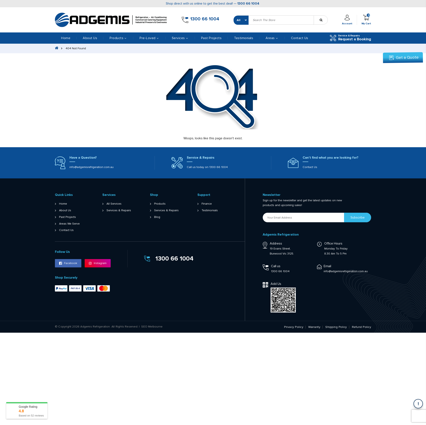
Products (160, 203)
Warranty (314, 327)
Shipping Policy (336, 327)
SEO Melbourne (151, 326)
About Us (90, 38)
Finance (207, 203)
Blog (157, 217)
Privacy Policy (293, 327)
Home (65, 38)
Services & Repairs (118, 210)
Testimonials (243, 38)
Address (276, 243)
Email (327, 266)
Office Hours (333, 243)
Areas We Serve (69, 223)
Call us (275, 266)
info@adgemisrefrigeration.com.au (91, 167)
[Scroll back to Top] (418, 403)
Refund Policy (361, 327)
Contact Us (299, 38)
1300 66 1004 (248, 3)
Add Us (276, 283)
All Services (113, 203)
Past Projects (211, 38)
